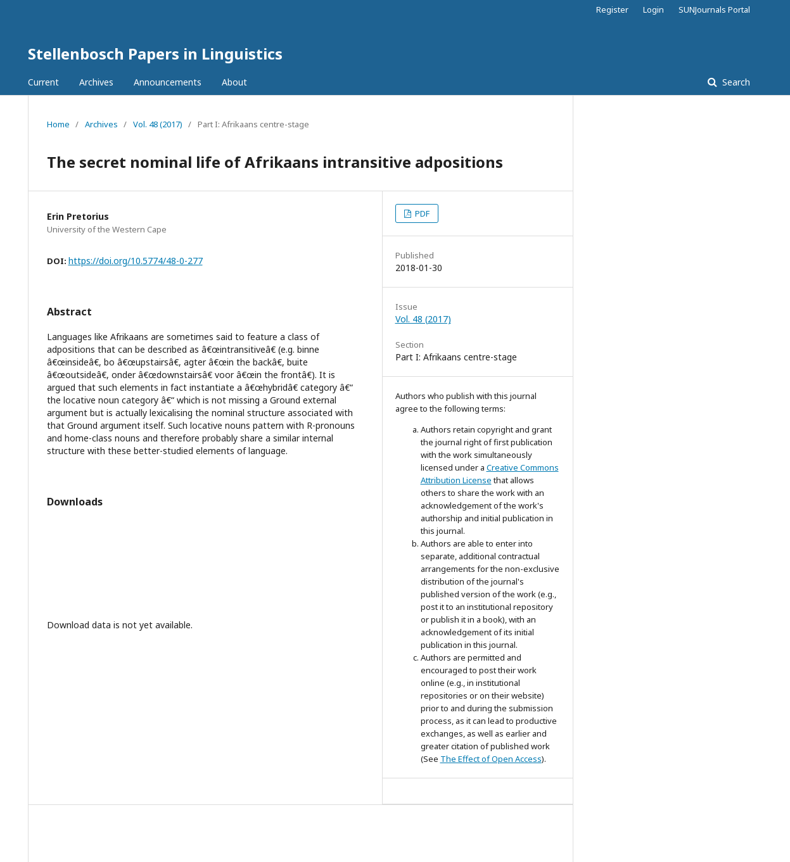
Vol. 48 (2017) (157, 124)
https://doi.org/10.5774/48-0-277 (135, 261)
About (234, 82)
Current (43, 82)
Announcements (167, 82)
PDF (421, 213)
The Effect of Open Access (491, 758)
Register (612, 9)
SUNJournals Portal (714, 9)
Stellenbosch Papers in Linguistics (155, 53)
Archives (96, 82)
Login (653, 9)
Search (735, 82)
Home (58, 124)
